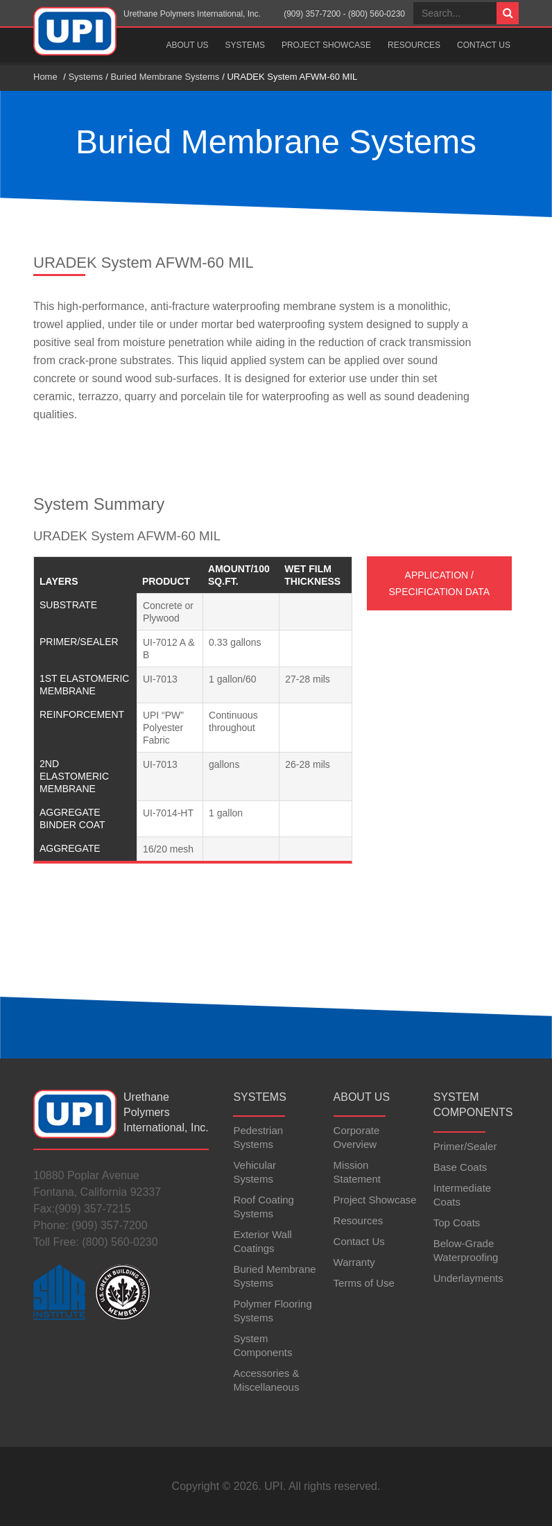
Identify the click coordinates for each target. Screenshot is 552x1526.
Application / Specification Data (439, 583)
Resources (414, 45)
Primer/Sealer (465, 1146)
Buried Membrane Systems (164, 76)
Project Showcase (326, 45)
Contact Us (483, 45)
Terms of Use (364, 1283)
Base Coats (460, 1167)
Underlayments (468, 1278)
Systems (245, 45)
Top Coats (457, 1222)
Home (45, 76)
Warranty (354, 1262)
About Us (187, 45)
